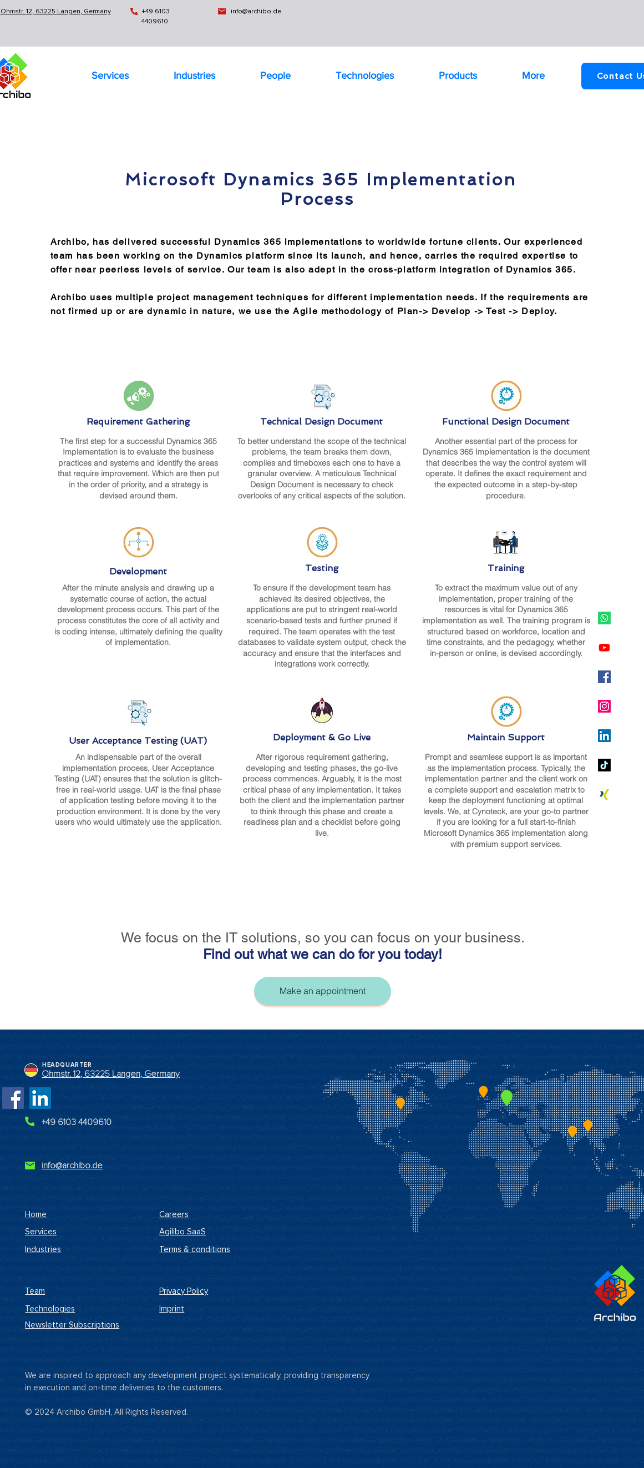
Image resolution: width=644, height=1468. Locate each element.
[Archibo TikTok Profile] (604, 765)
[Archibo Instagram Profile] (604, 706)
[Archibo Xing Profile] (604, 794)
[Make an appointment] (322, 991)
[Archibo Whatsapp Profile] (604, 618)
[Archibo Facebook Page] (13, 1098)
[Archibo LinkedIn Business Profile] (604, 735)
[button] (533, 75)
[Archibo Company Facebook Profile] (604, 676)
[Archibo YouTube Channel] (604, 647)
